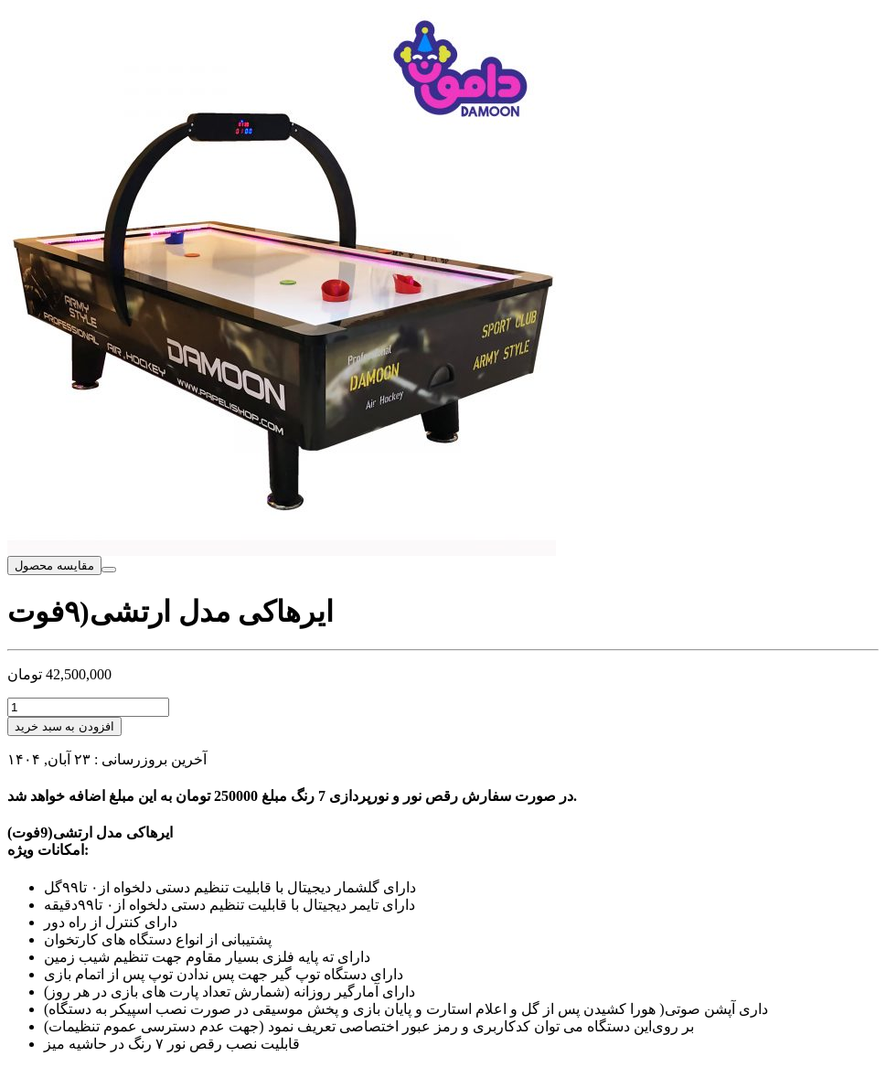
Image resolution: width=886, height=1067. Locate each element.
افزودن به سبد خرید (64, 726)
